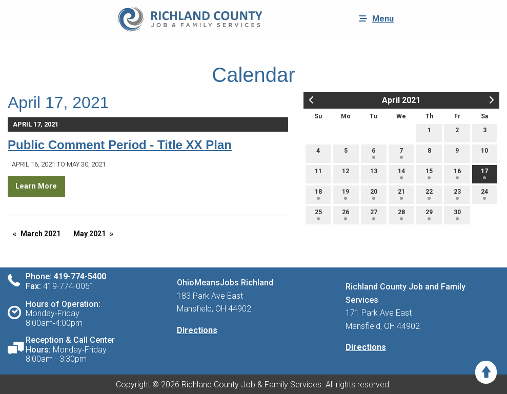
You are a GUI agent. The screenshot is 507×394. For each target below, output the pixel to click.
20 (373, 194)
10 (484, 153)
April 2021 (401, 100)
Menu (374, 18)
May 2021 (89, 234)
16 (457, 173)
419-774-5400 (80, 276)
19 (345, 194)
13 (373, 173)
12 (345, 173)
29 (429, 214)
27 (373, 214)
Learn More (36, 186)
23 (457, 194)
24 (484, 194)
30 (457, 214)
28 (401, 214)
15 (429, 173)
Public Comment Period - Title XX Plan (120, 145)
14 (401, 173)
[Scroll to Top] (486, 372)
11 (318, 173)
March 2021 (40, 234)
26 (345, 214)
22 (429, 194)
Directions (197, 330)
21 (401, 194)
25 (318, 214)
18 (318, 194)
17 (484, 173)
